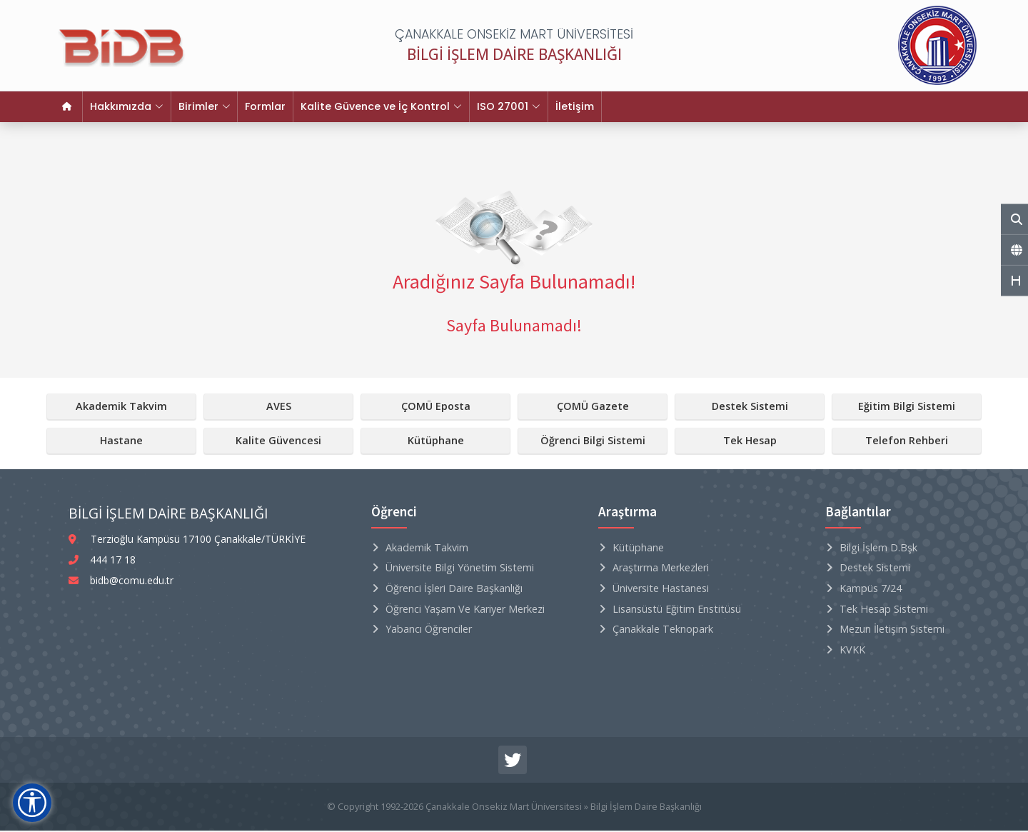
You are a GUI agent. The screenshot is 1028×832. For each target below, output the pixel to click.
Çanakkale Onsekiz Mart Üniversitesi (503, 807)
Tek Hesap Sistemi (884, 610)
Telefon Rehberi (906, 441)
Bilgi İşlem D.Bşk (878, 549)
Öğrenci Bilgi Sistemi (592, 441)
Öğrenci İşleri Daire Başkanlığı (454, 589)
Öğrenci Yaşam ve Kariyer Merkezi (465, 610)
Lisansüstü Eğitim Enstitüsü (677, 610)
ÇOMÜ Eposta (435, 407)
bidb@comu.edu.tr (131, 581)
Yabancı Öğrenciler (429, 630)
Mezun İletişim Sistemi (892, 630)
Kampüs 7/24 (871, 589)
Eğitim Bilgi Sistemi (906, 407)
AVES (278, 407)
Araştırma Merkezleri (661, 569)
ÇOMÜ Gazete (593, 407)
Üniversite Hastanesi (661, 589)
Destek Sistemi (750, 407)
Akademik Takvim (121, 407)
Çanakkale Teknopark (663, 630)
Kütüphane (436, 441)
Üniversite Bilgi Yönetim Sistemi (460, 569)
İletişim (554, 107)
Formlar (255, 107)
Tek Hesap (750, 441)
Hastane (121, 441)
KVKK (852, 651)
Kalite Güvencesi (278, 441)
